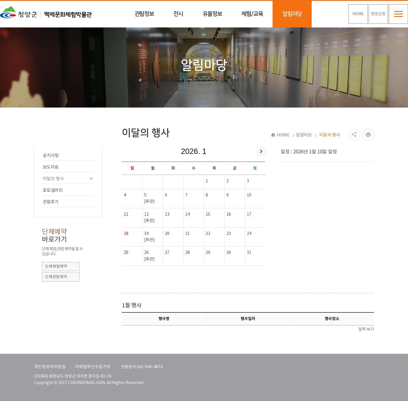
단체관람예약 (56, 277)
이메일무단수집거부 (93, 366)
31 (249, 252)
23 (228, 233)
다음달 (260, 151)
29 (208, 252)
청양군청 (378, 14)
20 (167, 233)
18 (126, 233)
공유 (354, 134)
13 (167, 214)
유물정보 (212, 14)
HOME (358, 14)
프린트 (368, 134)
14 (187, 214)
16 (228, 214)
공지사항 (68, 155)
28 (187, 252)
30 (228, 252)
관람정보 (144, 14)
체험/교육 (252, 14)
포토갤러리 (68, 190)
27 (167, 252)
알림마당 (292, 14)
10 (249, 195)
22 (208, 233)
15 (208, 214)
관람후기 (68, 202)
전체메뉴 (398, 14)
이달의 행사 (68, 178)
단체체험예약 (56, 266)
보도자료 (68, 167)
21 (187, 233)
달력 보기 (366, 329)
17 (249, 214)
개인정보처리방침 (50, 366)
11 (126, 214)
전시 (178, 14)
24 (249, 233)
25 (126, 252)
